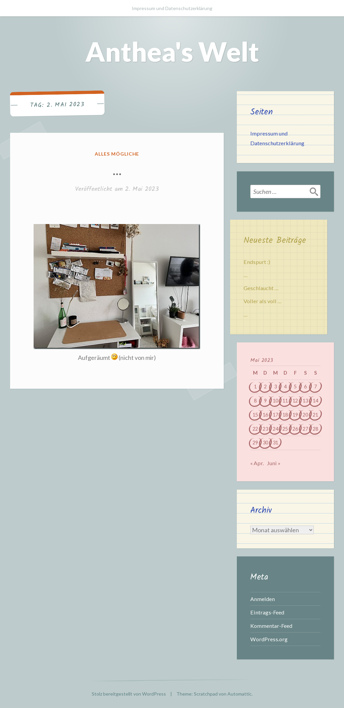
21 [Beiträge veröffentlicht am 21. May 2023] (315, 415)
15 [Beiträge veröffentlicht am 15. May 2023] (255, 415)
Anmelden (262, 599)
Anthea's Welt (172, 51)
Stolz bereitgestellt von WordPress (129, 694)
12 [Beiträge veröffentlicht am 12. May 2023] (295, 400)
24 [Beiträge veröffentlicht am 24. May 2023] (275, 429)
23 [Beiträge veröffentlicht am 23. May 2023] (265, 429)
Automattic (239, 694)
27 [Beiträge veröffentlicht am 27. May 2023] (305, 429)
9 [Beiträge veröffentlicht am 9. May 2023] (265, 400)
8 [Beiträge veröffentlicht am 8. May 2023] (255, 400)
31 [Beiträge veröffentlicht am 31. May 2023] (275, 442)
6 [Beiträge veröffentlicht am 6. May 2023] (305, 386)
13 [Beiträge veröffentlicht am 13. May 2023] (305, 400)
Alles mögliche (117, 154)
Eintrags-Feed (267, 612)
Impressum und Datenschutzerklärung (172, 8)
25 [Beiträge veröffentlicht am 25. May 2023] (285, 429)
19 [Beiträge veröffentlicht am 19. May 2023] (295, 415)
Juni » (274, 463)
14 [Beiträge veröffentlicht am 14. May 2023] (315, 400)
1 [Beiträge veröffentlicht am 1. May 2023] (255, 386)
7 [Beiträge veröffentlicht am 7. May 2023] (315, 386)
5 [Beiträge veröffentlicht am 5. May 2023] (295, 386)
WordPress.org (269, 639)
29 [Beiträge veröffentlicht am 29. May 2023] (255, 442)
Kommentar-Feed (271, 625)
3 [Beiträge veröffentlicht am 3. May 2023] (275, 386)
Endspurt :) (257, 262)
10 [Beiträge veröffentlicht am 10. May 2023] (275, 400)
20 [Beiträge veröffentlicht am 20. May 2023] (305, 415)
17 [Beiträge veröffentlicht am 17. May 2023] (275, 415)
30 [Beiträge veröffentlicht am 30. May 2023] (265, 442)
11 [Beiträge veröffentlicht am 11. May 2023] (285, 400)
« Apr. (257, 463)
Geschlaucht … (261, 288)
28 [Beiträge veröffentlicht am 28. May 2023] (315, 429)
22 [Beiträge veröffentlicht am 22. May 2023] (255, 429)
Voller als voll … (263, 301)
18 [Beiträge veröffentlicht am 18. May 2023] (285, 415)
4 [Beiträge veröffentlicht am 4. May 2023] (285, 386)
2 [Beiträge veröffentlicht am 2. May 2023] (265, 386)
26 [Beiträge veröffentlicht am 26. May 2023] (295, 429)
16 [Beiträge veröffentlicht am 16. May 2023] (265, 415)
